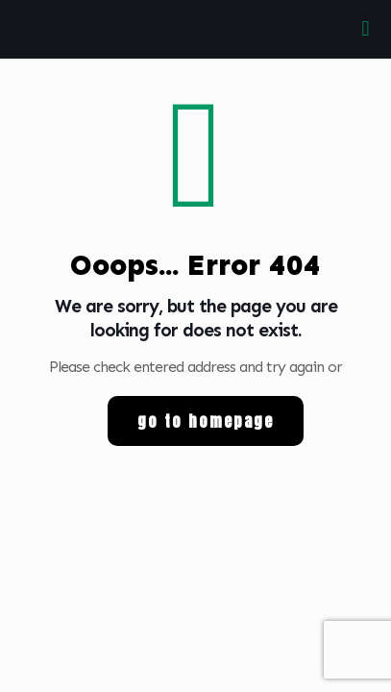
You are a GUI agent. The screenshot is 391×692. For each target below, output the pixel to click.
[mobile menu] (365, 28)
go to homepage (205, 420)
